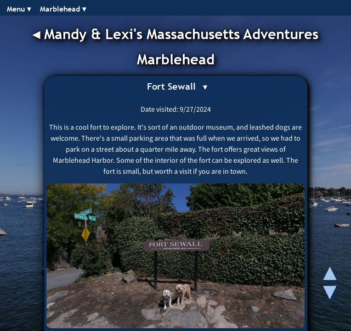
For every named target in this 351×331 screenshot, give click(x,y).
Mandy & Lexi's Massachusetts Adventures (181, 34)
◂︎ (38, 34)
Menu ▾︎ (19, 9)
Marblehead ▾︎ (63, 9)
